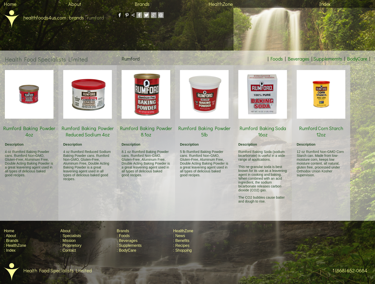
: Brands (11, 241)
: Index (10, 250)
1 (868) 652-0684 (353, 270)
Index (324, 4)
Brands (142, 4)
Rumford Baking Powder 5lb (204, 126)
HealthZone (221, 4)
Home (10, 4)
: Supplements (129, 245)
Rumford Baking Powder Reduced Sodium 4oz (88, 126)
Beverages (298, 58)
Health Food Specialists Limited (46, 270)
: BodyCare (126, 250)
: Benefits (181, 241)
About (74, 4)
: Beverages (127, 241)
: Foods (123, 236)
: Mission (68, 241)
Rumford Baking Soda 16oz (262, 126)
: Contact (68, 250)
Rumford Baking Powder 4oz (29, 126)
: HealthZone (15, 245)
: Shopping (182, 250)
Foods (276, 58)
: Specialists (70, 236)
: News (179, 236)
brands (76, 17)
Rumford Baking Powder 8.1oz (146, 126)
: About (10, 236)
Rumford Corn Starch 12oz (321, 126)
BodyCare (357, 58)
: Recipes (181, 245)
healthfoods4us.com (33, 17)
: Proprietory (70, 245)
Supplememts (327, 58)
